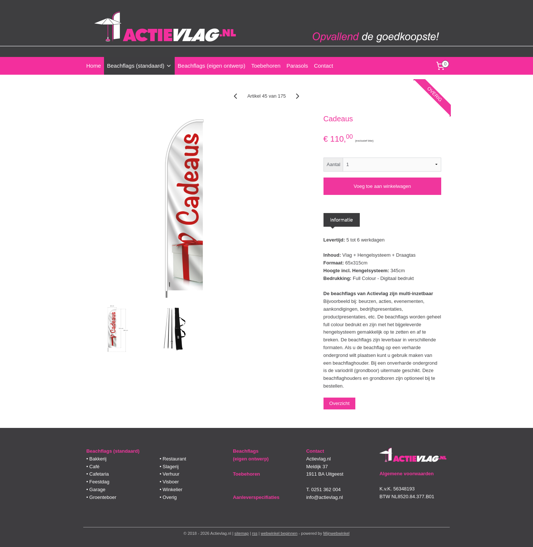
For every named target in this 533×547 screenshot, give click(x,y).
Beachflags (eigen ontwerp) (211, 66)
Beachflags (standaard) (139, 66)
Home (93, 66)
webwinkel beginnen (279, 533)
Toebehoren (266, 66)
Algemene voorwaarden (406, 473)
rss (255, 533)
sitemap (241, 533)
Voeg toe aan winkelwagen (382, 186)
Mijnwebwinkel (336, 533)
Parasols (297, 66)
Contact (323, 66)
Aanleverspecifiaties (256, 497)
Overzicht (339, 403)
